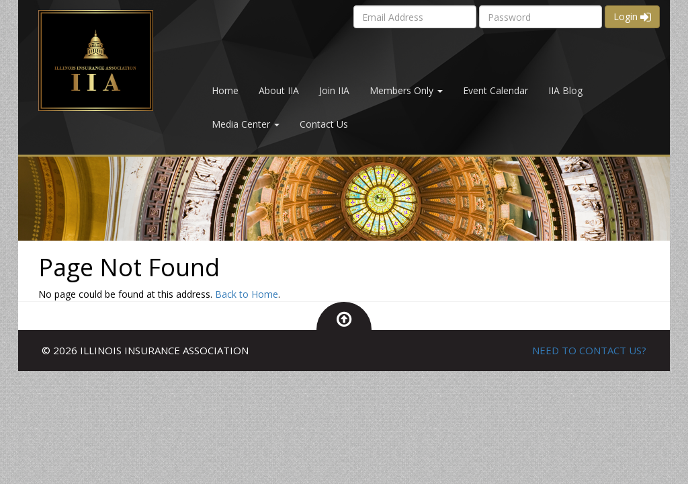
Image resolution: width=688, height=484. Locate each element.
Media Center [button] (246, 124)
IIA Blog (565, 90)
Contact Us (324, 124)
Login (632, 16)
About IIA (279, 90)
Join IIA (334, 90)
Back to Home (246, 294)
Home (225, 90)
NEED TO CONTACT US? (589, 350)
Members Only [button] (406, 90)
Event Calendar (495, 90)
